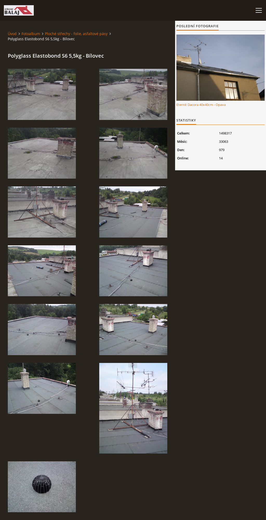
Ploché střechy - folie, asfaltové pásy (76, 33)
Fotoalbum (31, 33)
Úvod (12, 33)
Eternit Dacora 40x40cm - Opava (201, 104)
